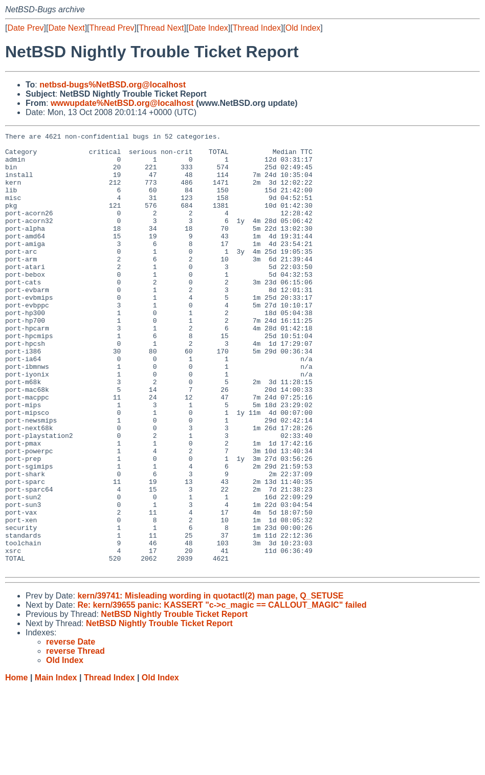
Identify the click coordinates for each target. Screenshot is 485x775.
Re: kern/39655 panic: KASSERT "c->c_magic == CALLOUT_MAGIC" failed (221, 692)
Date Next (66, 28)
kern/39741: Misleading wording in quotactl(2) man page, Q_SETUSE (210, 683)
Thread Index (257, 28)
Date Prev (25, 28)
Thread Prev (112, 28)
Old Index (302, 28)
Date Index (208, 28)
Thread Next (161, 28)
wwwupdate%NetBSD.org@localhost (122, 103)
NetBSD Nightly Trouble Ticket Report (174, 701)
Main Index (56, 765)
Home (16, 765)
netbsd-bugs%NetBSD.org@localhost (112, 84)
